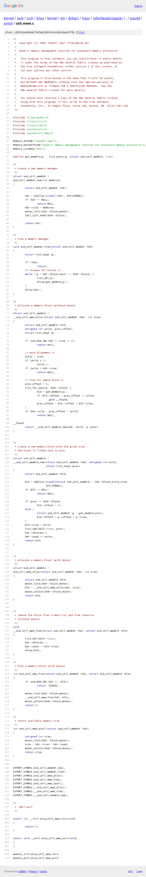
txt (130, 871)
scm (30, 18)
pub (20, 18)
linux (40, 18)
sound (135, 18)
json (139, 871)
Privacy (32, 871)
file (80, 32)
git (62, 18)
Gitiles (22, 871)
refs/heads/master (108, 18)
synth (8, 23)
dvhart (73, 18)
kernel (9, 18)
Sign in (138, 6)
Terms (43, 871)
